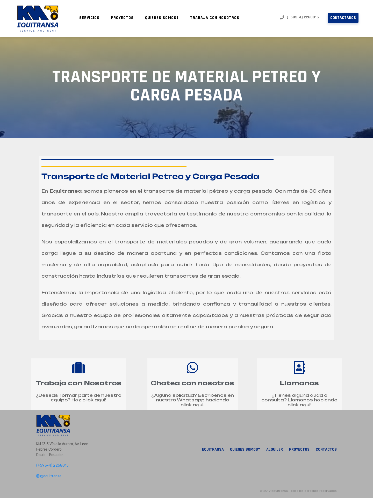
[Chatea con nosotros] (192, 367)
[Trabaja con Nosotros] (78, 367)
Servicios (89, 17)
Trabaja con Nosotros (78, 383)
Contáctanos (343, 17)
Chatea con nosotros (192, 383)
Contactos (326, 449)
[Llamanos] (299, 367)
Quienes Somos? (162, 17)
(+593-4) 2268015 (299, 17)
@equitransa (48, 476)
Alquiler (274, 449)
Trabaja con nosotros (214, 17)
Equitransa (213, 449)
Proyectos (122, 17)
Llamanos (299, 383)
